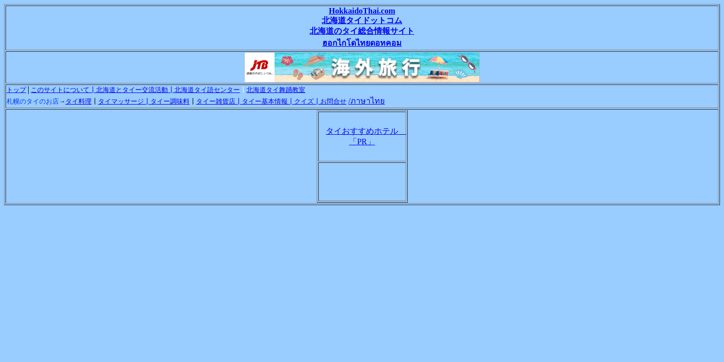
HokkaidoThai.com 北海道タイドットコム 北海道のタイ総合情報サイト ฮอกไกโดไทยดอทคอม (362, 27)
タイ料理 (78, 101)
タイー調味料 (170, 101)
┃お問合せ (330, 101)
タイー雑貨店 (215, 101)
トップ (16, 90)
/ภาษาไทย (366, 101)
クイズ (304, 101)
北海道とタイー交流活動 (132, 90)
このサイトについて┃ (63, 90)
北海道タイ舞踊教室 (275, 90)
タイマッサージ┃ (124, 101)
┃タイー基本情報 (261, 101)
